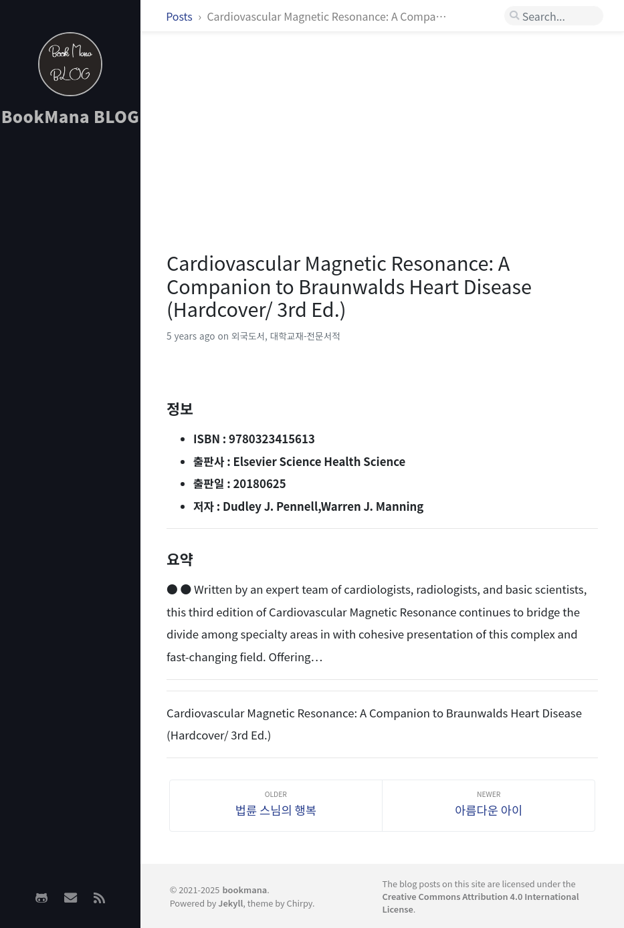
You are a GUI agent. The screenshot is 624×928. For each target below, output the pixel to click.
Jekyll (230, 903)
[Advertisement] (70, 348)
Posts (180, 16)
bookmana (244, 889)
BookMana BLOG (70, 116)
